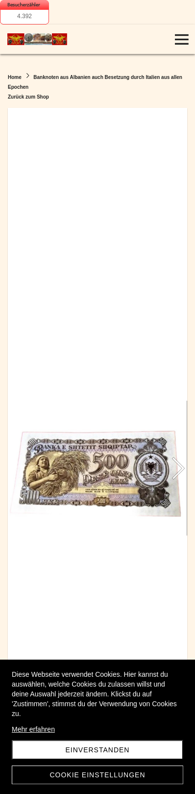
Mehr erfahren (33, 729)
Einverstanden (98, 750)
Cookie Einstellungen (97, 775)
